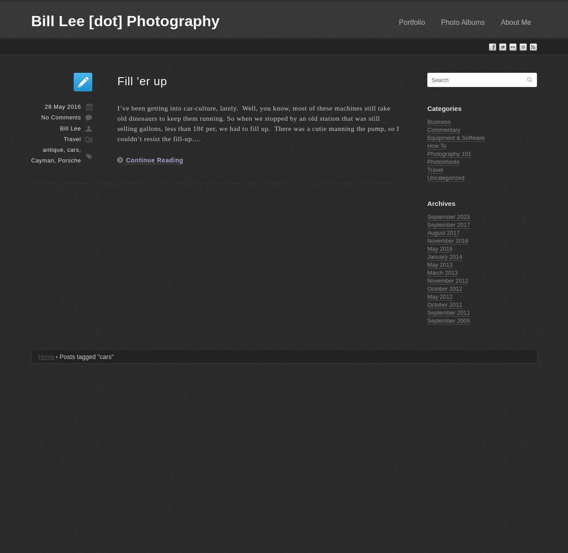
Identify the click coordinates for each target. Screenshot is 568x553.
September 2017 (448, 224)
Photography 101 (449, 153)
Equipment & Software (456, 137)
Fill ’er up (142, 81)
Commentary (443, 129)
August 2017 (443, 232)
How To (436, 145)
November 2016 (448, 240)
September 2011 (448, 312)
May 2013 (440, 264)
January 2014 (444, 256)
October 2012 (444, 288)
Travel (72, 139)
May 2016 (440, 248)
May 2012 (440, 296)
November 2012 (448, 280)
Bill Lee (70, 128)
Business (439, 121)
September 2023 (448, 216)
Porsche (69, 160)
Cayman (42, 160)
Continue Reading (153, 160)
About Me (516, 22)
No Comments (61, 117)
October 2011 (444, 304)
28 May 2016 (63, 106)
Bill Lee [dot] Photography (125, 20)
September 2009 (448, 320)
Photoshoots (443, 161)
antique (53, 149)
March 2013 (442, 272)
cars (73, 149)
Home (46, 356)
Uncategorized (446, 177)
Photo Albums (463, 22)
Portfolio (412, 22)
